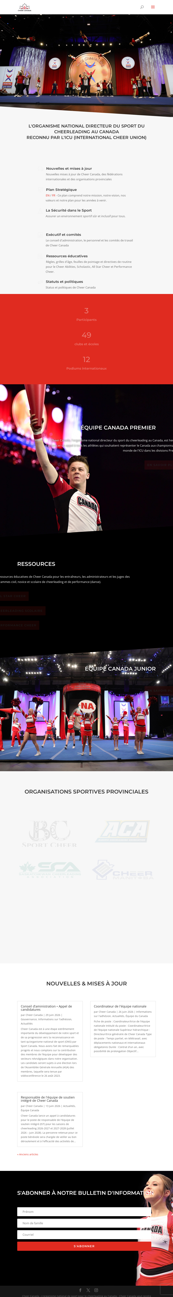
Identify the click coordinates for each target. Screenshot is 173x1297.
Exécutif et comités (63, 235)
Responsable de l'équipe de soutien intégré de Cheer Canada (48, 1099)
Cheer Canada (34, 1015)
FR (53, 195)
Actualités (27, 1023)
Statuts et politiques (64, 282)
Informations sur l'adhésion (54, 1019)
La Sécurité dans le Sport (69, 210)
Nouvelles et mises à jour (69, 169)
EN (48, 195)
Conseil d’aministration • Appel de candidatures (46, 1008)
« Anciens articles (27, 1154)
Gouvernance (29, 1019)
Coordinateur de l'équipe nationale (120, 1006)
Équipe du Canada (137, 1016)
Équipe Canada (30, 1110)
